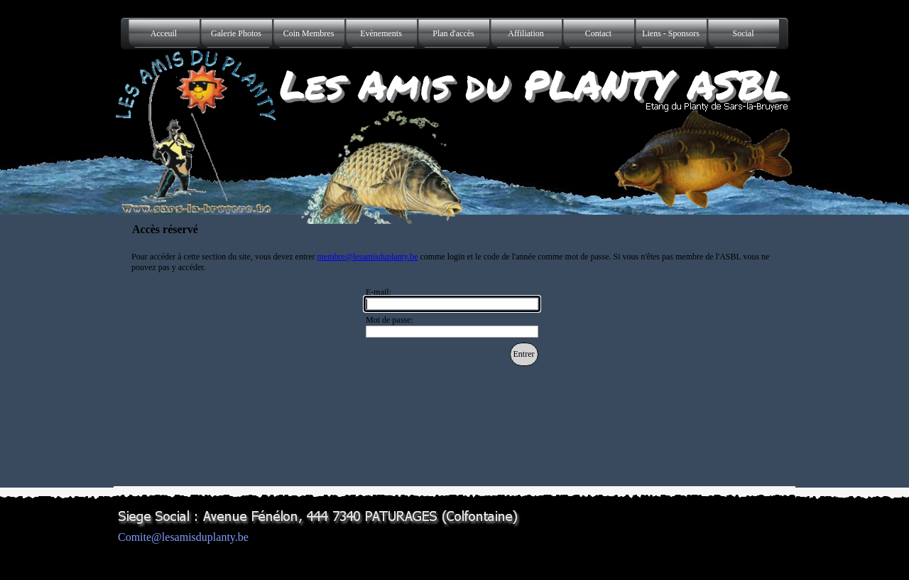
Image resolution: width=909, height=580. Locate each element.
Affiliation (525, 33)
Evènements (381, 33)
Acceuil (164, 33)
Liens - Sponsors (671, 33)
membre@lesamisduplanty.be (367, 257)
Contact (598, 33)
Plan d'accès (453, 33)
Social (743, 33)
